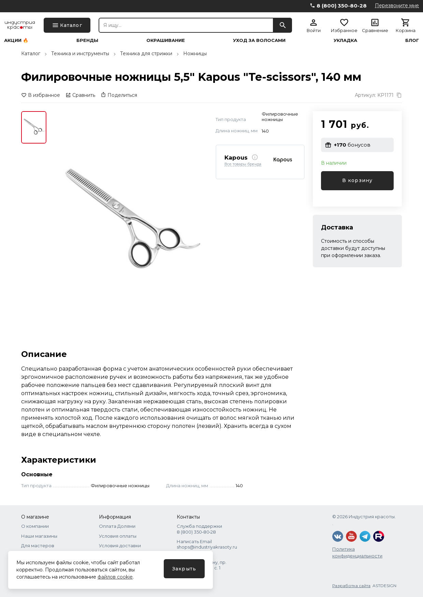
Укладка (345, 40)
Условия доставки (120, 545)
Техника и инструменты (80, 53)
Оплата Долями (117, 526)
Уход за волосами (259, 40)
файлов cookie (115, 577)
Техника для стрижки (146, 53)
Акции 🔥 (16, 40)
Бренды (87, 40)
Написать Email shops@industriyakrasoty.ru (207, 544)
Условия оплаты (117, 536)
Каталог (30, 53)
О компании (35, 526)
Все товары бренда (242, 164)
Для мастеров (37, 545)
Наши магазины (39, 536)
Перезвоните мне (397, 5)
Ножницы (195, 53)
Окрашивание (165, 40)
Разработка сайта (351, 585)
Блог (412, 40)
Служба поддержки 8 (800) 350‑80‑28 (199, 528)
